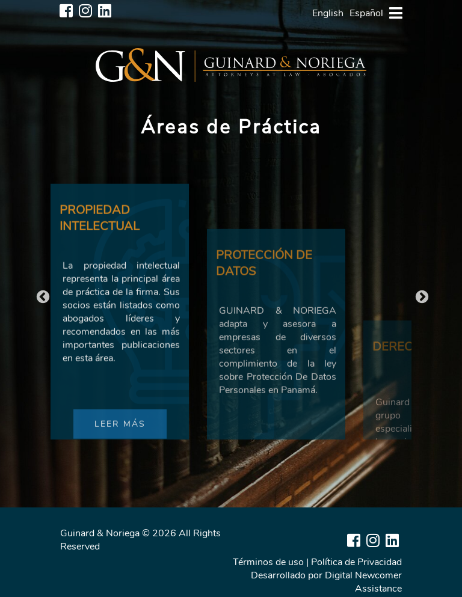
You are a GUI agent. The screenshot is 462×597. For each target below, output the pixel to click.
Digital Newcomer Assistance (363, 582)
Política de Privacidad (356, 562)
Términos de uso (268, 562)
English (327, 13)
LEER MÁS (120, 438)
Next (420, 296)
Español (366, 13)
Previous (41, 296)
